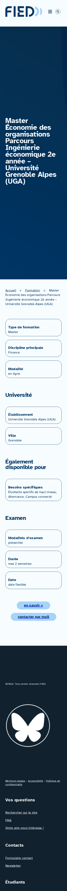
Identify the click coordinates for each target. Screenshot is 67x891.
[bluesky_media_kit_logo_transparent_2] (31, 706)
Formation (32, 290)
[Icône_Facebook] (9, 762)
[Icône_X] (29, 762)
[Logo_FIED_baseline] (33, 669)
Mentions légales (15, 780)
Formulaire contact (19, 858)
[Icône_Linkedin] (9, 694)
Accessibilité (35, 780)
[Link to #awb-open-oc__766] (57, 11)
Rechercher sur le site (21, 813)
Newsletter (13, 866)
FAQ (8, 820)
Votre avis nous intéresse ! (24, 828)
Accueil (10, 290)
